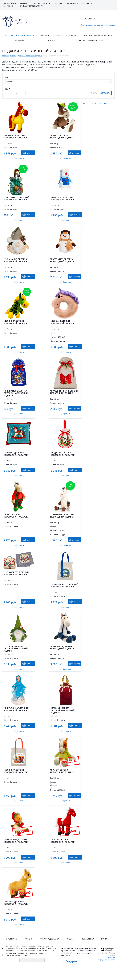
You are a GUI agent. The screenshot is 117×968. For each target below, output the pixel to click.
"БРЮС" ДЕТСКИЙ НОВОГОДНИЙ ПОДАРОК (62, 137)
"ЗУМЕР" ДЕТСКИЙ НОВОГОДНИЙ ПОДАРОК (62, 771)
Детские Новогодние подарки (19, 35)
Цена (7, 89)
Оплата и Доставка (41, 3)
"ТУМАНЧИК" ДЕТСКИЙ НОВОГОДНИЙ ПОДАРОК (62, 516)
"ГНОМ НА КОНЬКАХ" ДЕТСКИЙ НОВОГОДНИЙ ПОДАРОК (16, 648)
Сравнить (20, 158)
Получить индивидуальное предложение (98, 25)
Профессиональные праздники (97, 35)
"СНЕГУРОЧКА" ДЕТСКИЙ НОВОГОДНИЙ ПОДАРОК (16, 709)
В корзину (29, 153)
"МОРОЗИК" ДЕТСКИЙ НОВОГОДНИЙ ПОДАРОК (63, 199)
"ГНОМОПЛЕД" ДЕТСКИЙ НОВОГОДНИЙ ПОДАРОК (16, 573)
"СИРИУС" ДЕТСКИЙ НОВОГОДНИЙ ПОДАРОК (16, 454)
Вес (7, 77)
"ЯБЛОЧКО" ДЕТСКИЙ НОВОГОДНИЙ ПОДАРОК (16, 322)
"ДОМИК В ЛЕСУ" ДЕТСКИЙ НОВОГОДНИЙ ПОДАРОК (64, 586)
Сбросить (105, 93)
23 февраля (19, 41)
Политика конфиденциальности (106, 959)
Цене (97, 103)
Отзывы (58, 3)
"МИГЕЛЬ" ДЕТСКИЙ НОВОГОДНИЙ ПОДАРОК (16, 903)
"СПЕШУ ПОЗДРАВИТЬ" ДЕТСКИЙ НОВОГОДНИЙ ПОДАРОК (16, 393)
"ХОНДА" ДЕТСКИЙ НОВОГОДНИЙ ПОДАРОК (63, 322)
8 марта (51, 41)
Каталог (24, 3)
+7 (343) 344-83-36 (88, 19)
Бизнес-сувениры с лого (91, 41)
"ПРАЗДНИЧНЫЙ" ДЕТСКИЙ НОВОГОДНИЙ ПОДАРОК (64, 392)
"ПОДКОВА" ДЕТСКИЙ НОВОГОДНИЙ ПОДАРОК (63, 454)
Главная (5, 56)
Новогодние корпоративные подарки (58, 35)
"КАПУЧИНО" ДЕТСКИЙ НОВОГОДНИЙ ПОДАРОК (62, 260)
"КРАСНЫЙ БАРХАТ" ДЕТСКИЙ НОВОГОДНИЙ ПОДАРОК (62, 710)
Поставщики (72, 3)
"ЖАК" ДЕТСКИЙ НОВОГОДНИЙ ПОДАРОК (16, 516)
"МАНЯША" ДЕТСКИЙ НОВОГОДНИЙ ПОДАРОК (16, 137)
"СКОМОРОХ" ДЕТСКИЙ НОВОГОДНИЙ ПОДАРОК (16, 841)
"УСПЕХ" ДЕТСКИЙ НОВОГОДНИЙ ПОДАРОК (63, 841)
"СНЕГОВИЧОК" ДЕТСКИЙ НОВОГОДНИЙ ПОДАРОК (16, 199)
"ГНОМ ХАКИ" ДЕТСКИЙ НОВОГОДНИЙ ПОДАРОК (16, 260)
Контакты (87, 3)
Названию (108, 103)
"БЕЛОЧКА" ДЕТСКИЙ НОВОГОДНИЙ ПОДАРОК (16, 771)
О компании (10, 3)
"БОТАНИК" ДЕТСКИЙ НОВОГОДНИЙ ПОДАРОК (62, 647)
